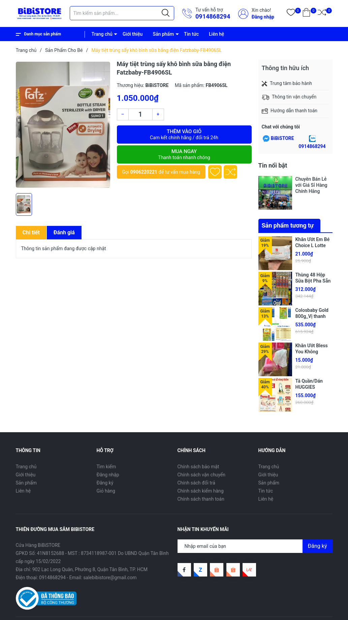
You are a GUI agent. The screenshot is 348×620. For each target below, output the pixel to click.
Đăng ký (105, 482)
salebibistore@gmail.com (109, 577)
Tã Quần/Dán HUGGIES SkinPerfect (309, 387)
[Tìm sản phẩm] (122, 13)
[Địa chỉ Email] (255, 546)
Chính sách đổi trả (196, 482)
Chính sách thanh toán (201, 499)
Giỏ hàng (106, 491)
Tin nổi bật (272, 165)
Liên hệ (216, 34)
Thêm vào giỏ (184, 134)
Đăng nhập (263, 17)
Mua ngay (184, 154)
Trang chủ (102, 34)
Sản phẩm (163, 34)
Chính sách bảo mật (198, 466)
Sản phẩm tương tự (288, 225)
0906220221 (143, 172)
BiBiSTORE (282, 138)
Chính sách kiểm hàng (201, 491)
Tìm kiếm (106, 466)
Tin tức (191, 34)
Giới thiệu (133, 34)
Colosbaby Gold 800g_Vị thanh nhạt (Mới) (311, 316)
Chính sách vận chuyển (202, 474)
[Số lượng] (140, 114)
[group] (63, 125)
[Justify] (165, 13)
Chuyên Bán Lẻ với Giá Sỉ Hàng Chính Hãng (311, 185)
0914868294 (212, 16)
